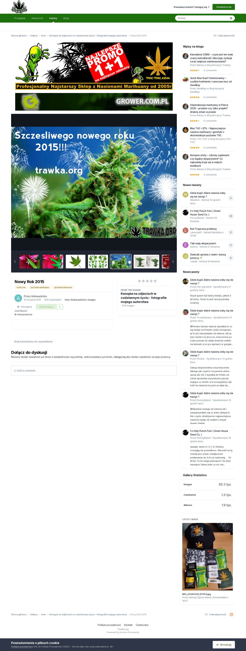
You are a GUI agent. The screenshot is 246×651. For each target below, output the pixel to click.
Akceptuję (223, 644)
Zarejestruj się (223, 6)
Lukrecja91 (196, 232)
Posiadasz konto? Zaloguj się (191, 7)
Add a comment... (25, 370)
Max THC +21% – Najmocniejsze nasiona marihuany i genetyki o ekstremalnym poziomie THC (208, 132)
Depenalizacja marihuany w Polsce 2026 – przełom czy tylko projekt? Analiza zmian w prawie (209, 108)
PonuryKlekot (197, 217)
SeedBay (201, 88)
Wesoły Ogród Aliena (200, 597)
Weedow (195, 199)
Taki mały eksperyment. (203, 243)
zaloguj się (120, 356)
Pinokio (200, 358)
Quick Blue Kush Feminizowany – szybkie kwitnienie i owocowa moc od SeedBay (211, 82)
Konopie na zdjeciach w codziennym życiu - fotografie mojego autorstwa (144, 298)
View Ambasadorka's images (80, 299)
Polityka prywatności (109, 624)
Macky (200, 65)
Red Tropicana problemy (203, 229)
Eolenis (194, 246)
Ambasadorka (39, 296)
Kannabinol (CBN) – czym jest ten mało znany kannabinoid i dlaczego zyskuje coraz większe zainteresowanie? (211, 58)
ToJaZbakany (204, 317)
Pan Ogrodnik (204, 286)
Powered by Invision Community (123, 632)
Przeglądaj (19, 18)
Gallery (53, 20)
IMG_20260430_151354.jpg (196, 594)
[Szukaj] (193, 18)
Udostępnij (24, 306)
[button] (15, 261)
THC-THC (202, 138)
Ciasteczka (142, 624)
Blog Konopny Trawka (218, 65)
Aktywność (37, 18)
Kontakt (128, 624)
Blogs (66, 18)
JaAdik (193, 261)
